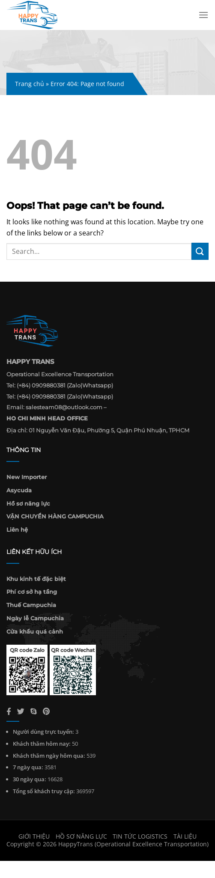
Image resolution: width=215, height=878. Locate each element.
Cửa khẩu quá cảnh (34, 631)
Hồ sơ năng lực (28, 503)
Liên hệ (17, 529)
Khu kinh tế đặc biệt (36, 578)
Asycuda (19, 490)
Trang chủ (29, 84)
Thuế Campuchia (31, 604)
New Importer (26, 476)
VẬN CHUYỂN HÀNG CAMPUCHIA (55, 516)
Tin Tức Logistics (140, 836)
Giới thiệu (34, 836)
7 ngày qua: (28, 767)
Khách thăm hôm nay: (42, 743)
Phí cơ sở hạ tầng (31, 591)
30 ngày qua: (29, 779)
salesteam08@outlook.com (64, 407)
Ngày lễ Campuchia (35, 618)
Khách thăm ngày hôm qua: (49, 755)
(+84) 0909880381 (41, 385)
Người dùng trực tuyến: (43, 731)
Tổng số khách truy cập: (44, 791)
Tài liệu (185, 836)
